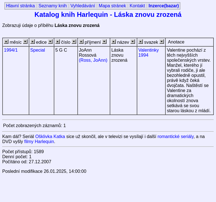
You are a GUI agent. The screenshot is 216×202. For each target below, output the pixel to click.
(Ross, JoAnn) (93, 60)
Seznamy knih (53, 5)
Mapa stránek (112, 5)
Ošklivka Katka (50, 136)
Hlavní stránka (20, 5)
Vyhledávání (83, 5)
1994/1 (11, 50)
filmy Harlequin (39, 141)
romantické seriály (176, 136)
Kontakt (137, 5)
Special (37, 50)
